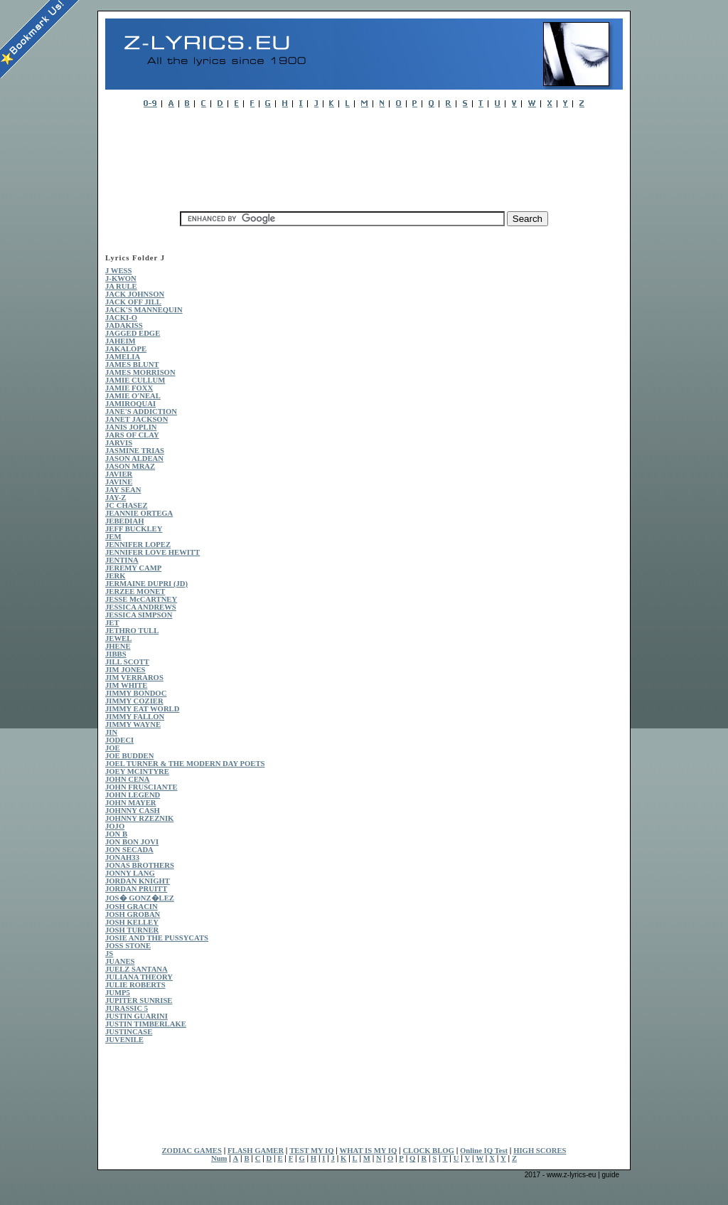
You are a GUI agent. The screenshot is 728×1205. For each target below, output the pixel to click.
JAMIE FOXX (129, 388)
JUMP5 (117, 993)
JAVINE (118, 482)
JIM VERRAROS (134, 677)
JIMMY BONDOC (135, 693)
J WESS (118, 271)
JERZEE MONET (135, 591)
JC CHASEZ (126, 505)
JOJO (114, 826)
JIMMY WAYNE (133, 724)
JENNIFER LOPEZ (138, 544)
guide (610, 1175)
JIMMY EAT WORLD (142, 709)
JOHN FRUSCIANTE (141, 787)
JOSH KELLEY (132, 922)
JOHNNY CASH (132, 810)
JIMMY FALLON (134, 717)
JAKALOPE (125, 349)
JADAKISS (124, 325)
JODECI (119, 740)
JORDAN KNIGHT (137, 881)
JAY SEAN (123, 490)
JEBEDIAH (124, 521)
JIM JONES (125, 670)
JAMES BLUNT (132, 364)
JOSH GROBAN (132, 914)
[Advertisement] (364, 156)
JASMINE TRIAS (134, 451)
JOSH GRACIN (131, 907)
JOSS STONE (128, 946)
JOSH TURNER (132, 930)
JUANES (119, 961)
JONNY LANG (130, 873)
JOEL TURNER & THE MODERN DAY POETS (184, 764)
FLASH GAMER (256, 1150)
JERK (115, 576)
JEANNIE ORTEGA (139, 513)
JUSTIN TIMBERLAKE (145, 1024)
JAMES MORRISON (140, 372)
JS (109, 953)
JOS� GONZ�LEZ (139, 898)
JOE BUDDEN (129, 756)
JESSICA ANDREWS (140, 607)
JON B (116, 834)
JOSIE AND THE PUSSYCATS (156, 938)
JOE (112, 748)
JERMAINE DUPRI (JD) (146, 584)
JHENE (118, 646)
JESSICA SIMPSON (138, 615)
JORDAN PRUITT (136, 889)
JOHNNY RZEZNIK (139, 818)
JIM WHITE (126, 685)
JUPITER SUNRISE (138, 1000)
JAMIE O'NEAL (133, 396)
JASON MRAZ (130, 466)
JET (112, 623)
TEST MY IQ (311, 1150)
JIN (111, 732)
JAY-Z (115, 497)
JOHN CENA (127, 779)
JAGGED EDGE (132, 333)
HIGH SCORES (539, 1150)
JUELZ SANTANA (136, 969)
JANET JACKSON (136, 419)
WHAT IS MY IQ (368, 1150)
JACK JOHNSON (134, 294)
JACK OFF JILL (133, 302)
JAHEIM (120, 341)
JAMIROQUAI (130, 404)
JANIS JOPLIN (131, 427)
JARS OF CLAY (132, 435)
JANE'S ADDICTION (141, 411)
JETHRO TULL (132, 631)
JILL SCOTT (127, 662)
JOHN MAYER (130, 803)
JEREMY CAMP (133, 568)
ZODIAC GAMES (192, 1150)
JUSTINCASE (128, 1032)
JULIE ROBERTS (135, 985)
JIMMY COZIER (134, 701)
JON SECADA (129, 850)
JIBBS (116, 654)
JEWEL (118, 638)
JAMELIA (122, 357)
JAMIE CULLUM (135, 380)
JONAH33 (122, 857)
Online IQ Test (484, 1150)
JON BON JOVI (132, 842)
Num (219, 1158)
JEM (113, 537)
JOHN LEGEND (132, 795)
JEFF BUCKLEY (133, 529)
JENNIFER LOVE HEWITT (152, 552)
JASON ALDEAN (134, 458)
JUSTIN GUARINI (136, 1016)
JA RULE (121, 286)
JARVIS (118, 443)
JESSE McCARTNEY (141, 599)
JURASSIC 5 (126, 1008)
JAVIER (118, 474)
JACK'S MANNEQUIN (144, 310)
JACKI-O (121, 318)
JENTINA (122, 560)
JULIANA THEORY (139, 977)
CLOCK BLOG (428, 1150)
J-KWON (120, 278)
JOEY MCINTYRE (137, 771)
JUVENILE (124, 1040)
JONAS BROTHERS (139, 865)
